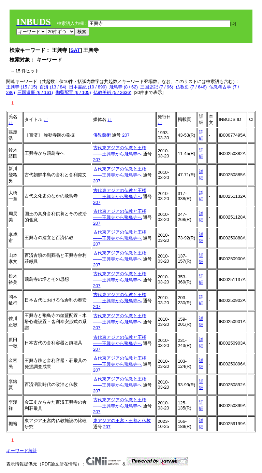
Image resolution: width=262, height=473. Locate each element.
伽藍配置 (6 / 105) (73, 92)
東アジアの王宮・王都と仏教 (122, 420)
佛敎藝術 (102, 135)
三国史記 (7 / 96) (156, 86)
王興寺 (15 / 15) (21, 86)
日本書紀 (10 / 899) (88, 86)
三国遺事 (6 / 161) (35, 92)
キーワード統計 (21, 450)
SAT (75, 50)
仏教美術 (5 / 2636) (112, 92)
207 (126, 135)
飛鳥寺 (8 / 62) (123, 86)
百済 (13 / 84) (53, 86)
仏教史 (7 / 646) (191, 86)
